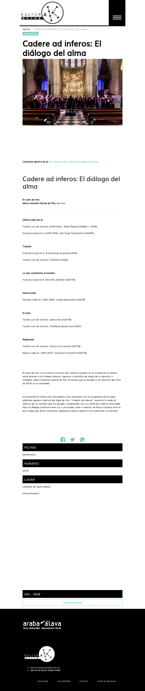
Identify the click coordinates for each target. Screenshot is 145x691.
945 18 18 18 (36, 670)
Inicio (26, 29)
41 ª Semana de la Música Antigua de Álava (73, 161)
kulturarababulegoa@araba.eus (45, 667)
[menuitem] (43, 681)
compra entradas (72, 602)
